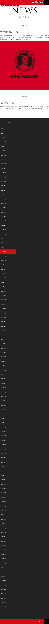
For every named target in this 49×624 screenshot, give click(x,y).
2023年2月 (3, 273)
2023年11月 (3, 242)
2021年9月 (3, 343)
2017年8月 (3, 528)
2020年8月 (3, 383)
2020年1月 (3, 409)
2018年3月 (3, 501)
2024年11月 (3, 199)
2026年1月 (3, 146)
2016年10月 (3, 571)
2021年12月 (3, 335)
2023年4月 (3, 264)
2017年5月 (3, 541)
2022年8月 (3, 299)
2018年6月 (3, 488)
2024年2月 (3, 234)
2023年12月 (3, 238)
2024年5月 (3, 221)
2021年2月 (3, 361)
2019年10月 (3, 422)
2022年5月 (3, 313)
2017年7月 (3, 532)
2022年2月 (3, 326)
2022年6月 (3, 308)
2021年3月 (3, 356)
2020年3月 (3, 400)
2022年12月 (3, 282)
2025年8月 (3, 168)
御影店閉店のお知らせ (8, 103)
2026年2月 (3, 142)
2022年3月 (3, 321)
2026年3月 (3, 137)
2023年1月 (3, 278)
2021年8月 (3, 348)
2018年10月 (3, 471)
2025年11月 (3, 155)
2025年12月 (3, 150)
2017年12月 (3, 514)
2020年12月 (3, 365)
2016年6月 (3, 589)
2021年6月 (3, 352)
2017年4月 (3, 545)
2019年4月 (3, 449)
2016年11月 (3, 567)
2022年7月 (3, 304)
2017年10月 (3, 523)
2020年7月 (3, 387)
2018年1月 (3, 510)
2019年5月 (3, 444)
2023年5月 (3, 260)
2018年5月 (3, 492)
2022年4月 (3, 317)
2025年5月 (3, 177)
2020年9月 (3, 378)
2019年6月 (3, 440)
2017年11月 (3, 519)
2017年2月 (3, 554)
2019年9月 (3, 427)
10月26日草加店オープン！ (10, 32)
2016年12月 (3, 563)
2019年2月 (3, 457)
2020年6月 (3, 392)
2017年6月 (3, 536)
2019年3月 (3, 453)
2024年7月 (3, 212)
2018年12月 (3, 466)
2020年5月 (3, 396)
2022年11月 (3, 286)
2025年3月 (3, 185)
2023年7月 (3, 256)
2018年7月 (3, 484)
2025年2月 (3, 190)
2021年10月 (3, 339)
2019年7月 (3, 435)
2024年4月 (3, 225)
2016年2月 (3, 602)
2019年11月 (3, 418)
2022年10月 (3, 291)
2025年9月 (3, 163)
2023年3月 (3, 269)
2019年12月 (3, 414)
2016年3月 (3, 598)
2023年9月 (3, 251)
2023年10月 (3, 247)
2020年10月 (3, 374)
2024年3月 (3, 229)
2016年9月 (3, 576)
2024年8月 (3, 207)
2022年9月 (3, 295)
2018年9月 (3, 475)
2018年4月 (3, 497)
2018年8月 (3, 479)
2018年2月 (3, 506)
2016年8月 (3, 580)
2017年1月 (3, 558)
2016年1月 (3, 607)
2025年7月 (3, 172)
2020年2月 (3, 405)
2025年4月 (3, 181)
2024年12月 (3, 194)
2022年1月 (3, 330)
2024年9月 (3, 203)
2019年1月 (3, 462)
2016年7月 (3, 585)
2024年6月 (3, 216)
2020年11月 (3, 370)
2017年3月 (3, 550)
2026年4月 (3, 133)
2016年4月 (3, 593)
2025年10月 (3, 159)
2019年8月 (3, 431)
